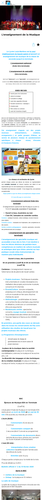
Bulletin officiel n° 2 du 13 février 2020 (18, 467)
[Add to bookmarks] (38, 44)
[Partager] (33, 44)
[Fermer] (3, 3)
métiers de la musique (14, 475)
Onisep (8, 477)
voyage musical (19, 312)
